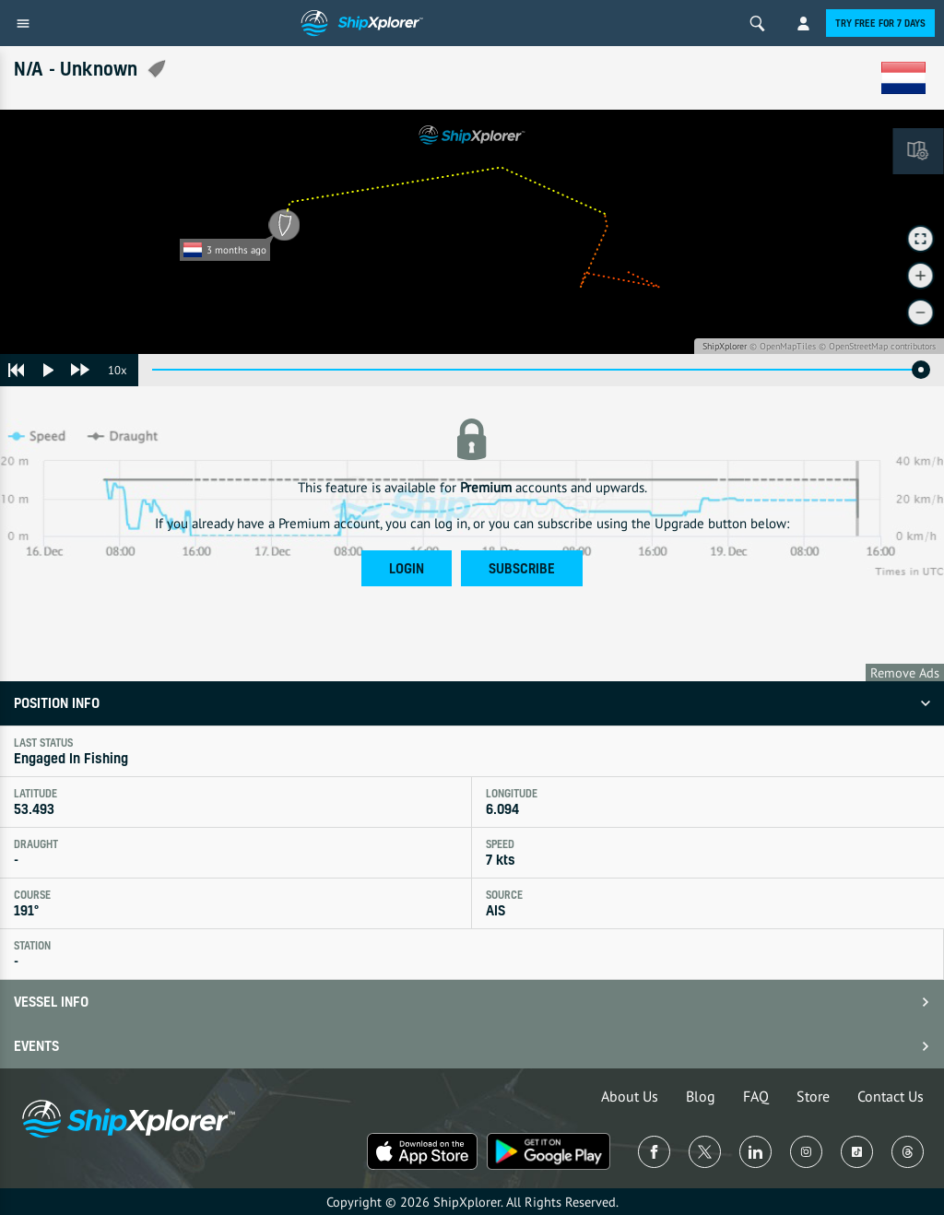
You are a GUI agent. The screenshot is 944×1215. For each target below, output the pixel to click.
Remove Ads (904, 672)
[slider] (921, 369)
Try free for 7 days (880, 23)
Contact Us (890, 1096)
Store (813, 1096)
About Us (629, 1096)
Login (406, 568)
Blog (700, 1096)
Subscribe (522, 568)
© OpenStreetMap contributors (877, 346)
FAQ (756, 1096)
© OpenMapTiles (782, 346)
